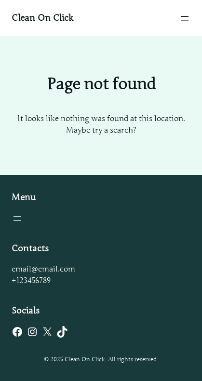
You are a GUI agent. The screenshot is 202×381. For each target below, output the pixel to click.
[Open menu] (184, 18)
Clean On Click (42, 18)
